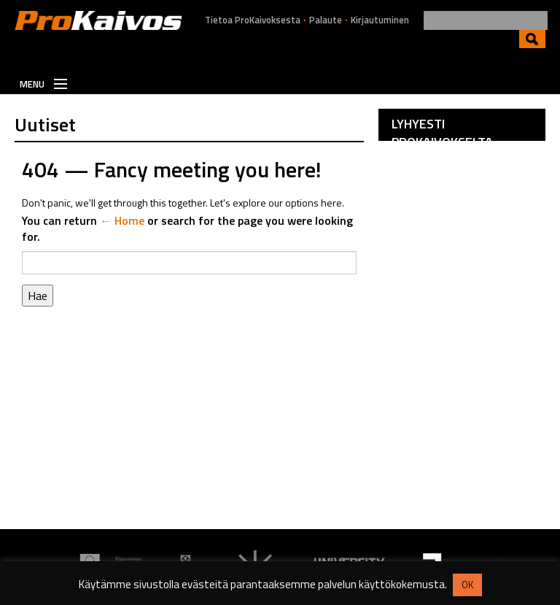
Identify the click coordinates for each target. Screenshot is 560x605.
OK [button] (467, 584)
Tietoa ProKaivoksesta (252, 20)
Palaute (325, 20)
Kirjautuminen (380, 20)
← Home (122, 220)
